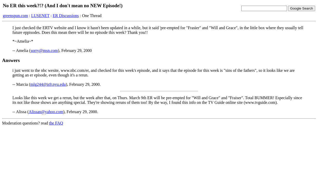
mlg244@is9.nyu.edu (48, 84)
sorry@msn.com (44, 50)
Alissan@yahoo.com (46, 112)
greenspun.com (15, 15)
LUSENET (40, 15)
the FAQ (56, 123)
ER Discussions (66, 15)
